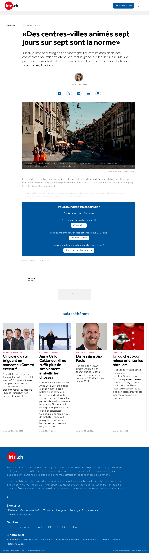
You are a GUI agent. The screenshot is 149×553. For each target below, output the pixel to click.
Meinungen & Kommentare (83, 510)
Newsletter (25, 527)
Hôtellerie (12, 510)
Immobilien (39, 527)
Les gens (61, 510)
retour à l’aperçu (31, 279)
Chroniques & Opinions (19, 515)
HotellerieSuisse (16, 544)
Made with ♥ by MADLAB (139, 550)
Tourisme (48, 510)
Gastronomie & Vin (30, 510)
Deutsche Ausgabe (123, 5)
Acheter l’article (79, 238)
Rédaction (46, 540)
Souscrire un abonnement (79, 250)
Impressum (15, 550)
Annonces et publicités (67, 540)
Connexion (78, 225)
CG (23, 550)
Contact (116, 540)
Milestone (73, 527)
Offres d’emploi (56, 527)
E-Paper (11, 527)
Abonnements (90, 540)
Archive (105, 540)
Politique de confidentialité (35, 550)
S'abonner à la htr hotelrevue (22, 540)
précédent (10, 26)
